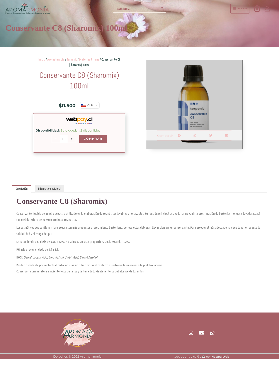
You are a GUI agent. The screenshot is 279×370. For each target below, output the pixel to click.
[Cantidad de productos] (63, 139)
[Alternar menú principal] (240, 9)
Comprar (93, 139)
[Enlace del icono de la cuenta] (267, 9)
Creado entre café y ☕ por (202, 357)
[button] (179, 135)
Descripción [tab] (22, 189)
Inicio (41, 59)
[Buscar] (163, 9)
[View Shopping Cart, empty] (257, 9)
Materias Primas (89, 59)
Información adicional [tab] (52, 189)
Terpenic (72, 59)
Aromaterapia (56, 59)
